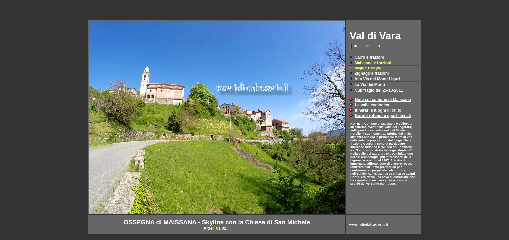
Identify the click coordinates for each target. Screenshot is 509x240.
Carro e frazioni (369, 57)
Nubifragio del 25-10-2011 (379, 90)
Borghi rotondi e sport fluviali (383, 115)
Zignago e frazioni (372, 73)
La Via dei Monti (370, 84)
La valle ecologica (372, 105)
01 (355, 46)
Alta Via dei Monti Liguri (377, 79)
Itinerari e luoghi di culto (378, 110)
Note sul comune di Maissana (383, 99)
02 (367, 46)
